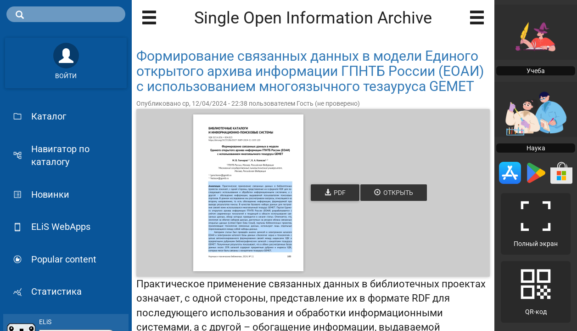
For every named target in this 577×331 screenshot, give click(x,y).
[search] (65, 14)
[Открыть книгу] (248, 192)
